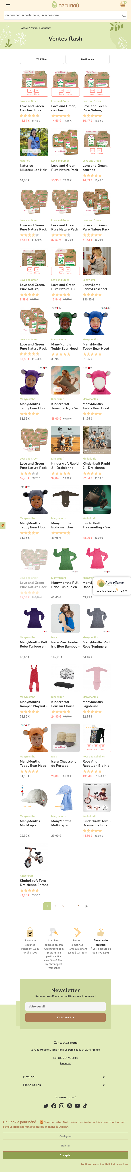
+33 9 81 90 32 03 (68, 1057)
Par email (65, 1063)
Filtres (44, 59)
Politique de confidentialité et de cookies (104, 1164)
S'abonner (64, 1017)
